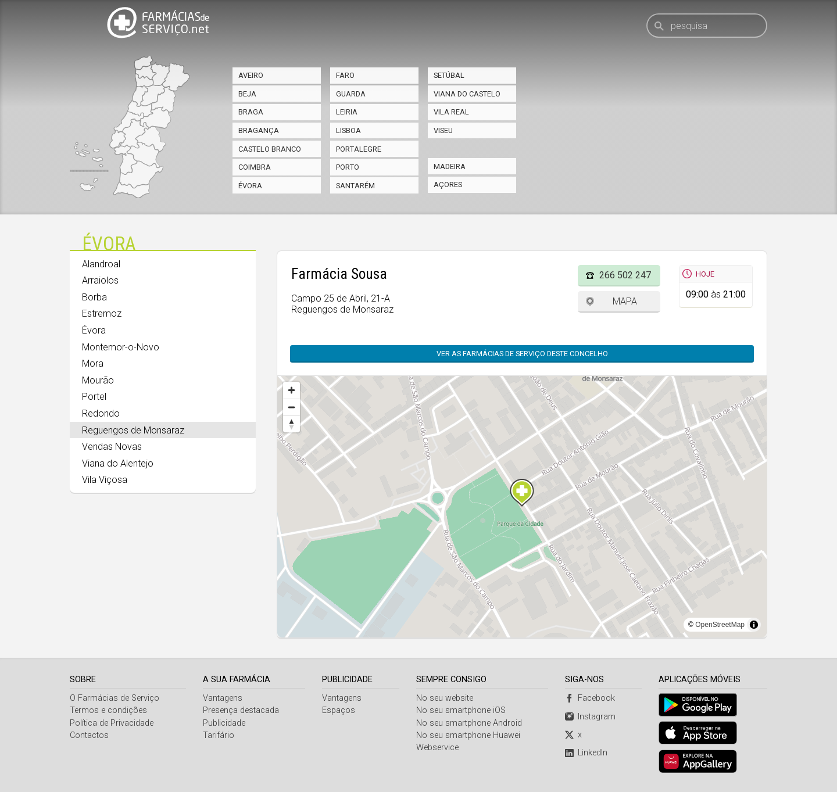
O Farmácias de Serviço (114, 698)
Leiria (346, 111)
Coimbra (254, 167)
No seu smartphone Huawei (468, 735)
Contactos (89, 735)
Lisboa (348, 130)
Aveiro (250, 75)
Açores (448, 184)
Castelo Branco (269, 149)
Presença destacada (241, 710)
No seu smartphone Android (469, 723)
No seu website (444, 698)
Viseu (443, 130)
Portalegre (358, 149)
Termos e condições (108, 710)
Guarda (351, 93)
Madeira (450, 166)
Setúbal (449, 75)
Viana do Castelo (467, 93)
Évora (250, 185)
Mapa (625, 301)
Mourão (98, 380)
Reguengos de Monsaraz (133, 430)
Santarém (355, 185)
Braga (250, 111)
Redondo (101, 413)
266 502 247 (625, 275)
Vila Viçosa (104, 479)
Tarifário (218, 735)
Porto (347, 167)
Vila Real (451, 111)
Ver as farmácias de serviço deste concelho (522, 353)
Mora (92, 363)
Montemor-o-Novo (120, 347)
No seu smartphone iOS (461, 710)
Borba (94, 297)
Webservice (437, 747)
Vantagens (222, 698)
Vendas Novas (112, 446)
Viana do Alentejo (117, 463)
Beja (247, 93)
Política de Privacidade (111, 723)
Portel (94, 396)
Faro (345, 75)
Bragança (258, 130)
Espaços (338, 710)
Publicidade (224, 723)
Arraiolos (100, 280)
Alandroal (101, 264)
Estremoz (101, 313)
